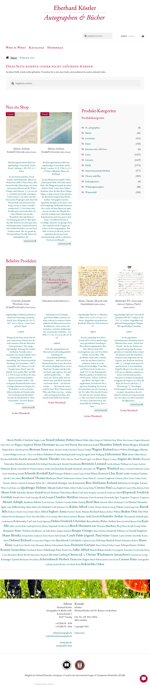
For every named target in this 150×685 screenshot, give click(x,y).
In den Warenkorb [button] (21, 413)
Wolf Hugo (101, 540)
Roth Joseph (46, 497)
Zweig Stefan (28, 535)
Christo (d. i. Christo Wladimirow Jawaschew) (99, 554)
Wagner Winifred (108, 468)
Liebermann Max (116, 454)
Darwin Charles (74, 511)
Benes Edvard (102, 545)
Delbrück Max (110, 440)
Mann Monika (12, 535)
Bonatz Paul (136, 521)
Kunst (88, 143)
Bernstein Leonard (94, 463)
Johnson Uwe (63, 507)
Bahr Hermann (99, 526)
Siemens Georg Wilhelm (113, 507)
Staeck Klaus (97, 550)
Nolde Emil (50, 468)
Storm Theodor (50, 458)
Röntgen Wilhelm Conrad (67, 473)
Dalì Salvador (61, 535)
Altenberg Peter (22, 449)
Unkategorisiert (92, 181)
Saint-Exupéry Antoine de (95, 492)
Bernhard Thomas (33, 478)
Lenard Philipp (10, 454)
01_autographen (92, 127)
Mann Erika (82, 440)
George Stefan (140, 526)
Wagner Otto (50, 540)
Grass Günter (29, 511)
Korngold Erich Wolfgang (93, 454)
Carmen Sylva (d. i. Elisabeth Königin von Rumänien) (56, 483)
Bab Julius (22, 492)
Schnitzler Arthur (112, 516)
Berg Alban (26, 507)
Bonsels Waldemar (52, 492)
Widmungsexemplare (94, 186)
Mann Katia (75, 564)
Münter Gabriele (18, 483)
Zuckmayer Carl (121, 502)
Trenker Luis (64, 526)
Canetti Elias (131, 487)
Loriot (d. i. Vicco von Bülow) (30, 454)
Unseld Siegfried (138, 530)
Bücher (88, 132)
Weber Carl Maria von (11, 487)
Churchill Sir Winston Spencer (31, 468)
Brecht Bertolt (24, 554)
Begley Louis (40, 440)
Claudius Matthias (66, 497)
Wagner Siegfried (24, 444)
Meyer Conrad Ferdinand (131, 468)
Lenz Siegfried (118, 487)
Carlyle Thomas (95, 507)
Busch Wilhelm (121, 449)
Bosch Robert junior (99, 559)
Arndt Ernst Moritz (22, 545)
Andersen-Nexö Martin (44, 535)
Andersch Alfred (114, 492)
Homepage (55, 47)
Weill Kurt (27, 530)
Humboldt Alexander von (84, 468)
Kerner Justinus (71, 516)
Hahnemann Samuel (73, 478)
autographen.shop (64, 645)
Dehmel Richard (20, 540)
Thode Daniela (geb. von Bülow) (88, 459)
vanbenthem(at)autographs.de (59, 635)
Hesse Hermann (45, 444)
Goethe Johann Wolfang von (119, 463)
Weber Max (122, 440)
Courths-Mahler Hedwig (75, 502)
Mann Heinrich (100, 473)
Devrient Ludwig (58, 554)
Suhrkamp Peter (53, 550)
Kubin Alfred (78, 506)
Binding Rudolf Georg (71, 454)
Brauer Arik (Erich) (89, 516)
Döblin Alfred (69, 487)
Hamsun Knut (9, 468)
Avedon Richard (69, 449)
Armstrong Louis (132, 507)
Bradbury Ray (114, 526)
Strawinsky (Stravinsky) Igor (107, 497)
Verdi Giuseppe (32, 497)
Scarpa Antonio (139, 463)
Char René (116, 473)
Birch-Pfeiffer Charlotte (20, 440)
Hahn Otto (37, 507)
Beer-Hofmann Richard (102, 482)
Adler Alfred (81, 549)
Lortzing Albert (56, 516)
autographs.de (66, 642)
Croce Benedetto (10, 554)
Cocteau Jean (38, 540)
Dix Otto (143, 511)
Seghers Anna (58, 511)
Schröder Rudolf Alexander (24, 459)
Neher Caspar (114, 545)
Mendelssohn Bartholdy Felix (28, 463)
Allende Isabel (55, 488)
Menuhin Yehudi (111, 444)
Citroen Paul (103, 487)
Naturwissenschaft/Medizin (97, 170)
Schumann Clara (86, 497)
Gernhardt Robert (35, 549)
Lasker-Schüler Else (128, 535)
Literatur (89, 159)
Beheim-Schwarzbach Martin (58, 545)
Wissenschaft (91, 192)
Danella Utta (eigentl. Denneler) (118, 549)
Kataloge (36, 47)
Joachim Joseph (64, 468)
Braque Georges (83, 530)
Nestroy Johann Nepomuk (46, 526)
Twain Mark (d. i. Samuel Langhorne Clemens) (103, 478)
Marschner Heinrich (39, 554)
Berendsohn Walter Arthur (102, 521)
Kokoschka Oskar (92, 564)
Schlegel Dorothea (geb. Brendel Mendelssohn (61, 463)
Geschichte (90, 138)
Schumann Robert (130, 540)
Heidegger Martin (138, 449)
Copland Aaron (89, 540)
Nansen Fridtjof (84, 449)
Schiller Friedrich (131, 473)
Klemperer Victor (24, 516)
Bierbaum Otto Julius (29, 559)
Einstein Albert (107, 502)
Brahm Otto (129, 511)
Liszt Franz (114, 559)
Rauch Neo (67, 549)
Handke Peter (19, 497)
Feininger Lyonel (10, 559)
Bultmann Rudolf (91, 444)
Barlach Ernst (114, 540)
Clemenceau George (139, 554)
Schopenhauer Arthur (133, 545)
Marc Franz (129, 478)
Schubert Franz (52, 454)
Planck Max (76, 444)
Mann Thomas (56, 449)
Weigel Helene (8, 449)
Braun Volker (134, 454)
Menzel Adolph (13, 502)
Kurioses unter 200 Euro (96, 149)
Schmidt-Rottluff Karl (39, 473)
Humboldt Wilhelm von (118, 530)
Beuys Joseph (128, 526)
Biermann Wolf (63, 444)
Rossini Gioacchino (13, 549)
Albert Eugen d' (96, 440)
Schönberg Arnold (16, 473)
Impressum (79, 632)
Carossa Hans (128, 559)
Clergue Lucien (138, 483)
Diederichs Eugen (80, 559)
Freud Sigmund (44, 521)
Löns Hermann (38, 545)
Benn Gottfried (124, 521)
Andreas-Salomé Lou (35, 502)
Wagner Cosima (110, 459)
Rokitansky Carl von (25, 521)
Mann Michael (100, 530)
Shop (13, 57)
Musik (88, 165)
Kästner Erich (143, 487)
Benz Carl (78, 492)
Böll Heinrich (124, 483)
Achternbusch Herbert (54, 559)
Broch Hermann (81, 525)
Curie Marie (15, 478)
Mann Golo (9, 492)
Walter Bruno (66, 492)
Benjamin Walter (12, 530)
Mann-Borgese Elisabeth (136, 444)
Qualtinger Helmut (34, 487)
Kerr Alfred (42, 511)
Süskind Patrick (9, 516)
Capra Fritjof (85, 473)
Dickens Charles (15, 511)
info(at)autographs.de (62, 632)
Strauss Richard (91, 511)
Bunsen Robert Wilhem (110, 511)
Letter (88, 154)
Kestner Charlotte (55, 502)
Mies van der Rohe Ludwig (22, 526)
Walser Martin (67, 459)
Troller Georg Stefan (85, 487)
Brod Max (93, 502)
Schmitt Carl (49, 507)
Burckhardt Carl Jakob (69, 540)
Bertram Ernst (39, 449)
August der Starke (129, 458)
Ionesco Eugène (134, 440)
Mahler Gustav (110, 535)
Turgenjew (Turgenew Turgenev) (134, 497)
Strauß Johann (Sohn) (60, 439)
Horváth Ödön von (40, 516)
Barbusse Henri (55, 478)
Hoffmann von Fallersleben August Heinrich (52, 530)
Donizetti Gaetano (83, 545)
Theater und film (93, 176)
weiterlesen (30, 241)
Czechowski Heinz (141, 549)
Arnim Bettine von (61, 564)
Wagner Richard (103, 449)
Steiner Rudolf (35, 492)
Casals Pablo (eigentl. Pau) (84, 535)
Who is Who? (16, 47)
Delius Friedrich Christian (69, 521)
